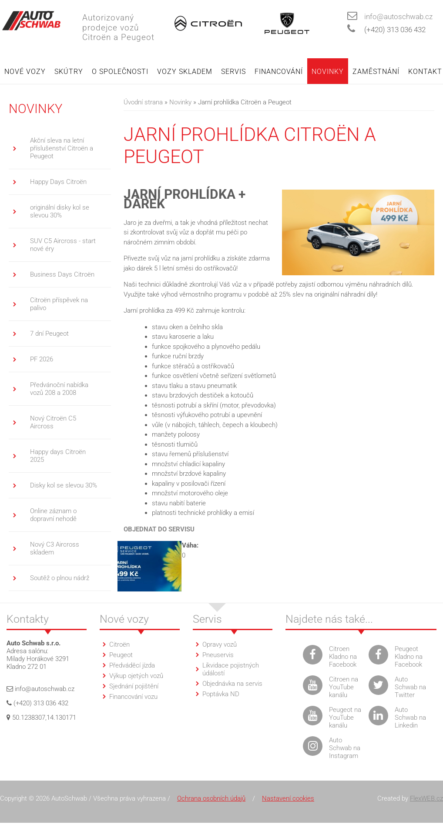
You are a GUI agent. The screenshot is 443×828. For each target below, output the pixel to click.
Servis (233, 72)
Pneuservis (218, 655)
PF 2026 (41, 360)
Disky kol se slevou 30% (63, 486)
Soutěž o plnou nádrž (59, 578)
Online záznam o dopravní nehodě (53, 515)
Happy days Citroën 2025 (58, 456)
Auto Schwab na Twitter (410, 687)
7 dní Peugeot (49, 334)
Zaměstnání (375, 72)
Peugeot (121, 655)
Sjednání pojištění (133, 687)
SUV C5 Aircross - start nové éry (63, 245)
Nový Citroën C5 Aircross (53, 423)
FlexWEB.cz (426, 799)
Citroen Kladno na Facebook (343, 657)
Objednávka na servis (232, 684)
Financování (279, 72)
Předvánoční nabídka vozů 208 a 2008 (59, 389)
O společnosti (120, 72)
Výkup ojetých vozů (136, 676)
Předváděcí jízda (132, 666)
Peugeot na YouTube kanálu (345, 718)
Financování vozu (133, 697)
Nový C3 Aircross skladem (54, 549)
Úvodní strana (143, 103)
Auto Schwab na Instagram (344, 748)
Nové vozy (25, 72)
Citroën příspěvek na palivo (59, 304)
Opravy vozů (219, 645)
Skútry (68, 72)
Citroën (119, 645)
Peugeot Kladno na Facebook (409, 657)
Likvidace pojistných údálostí (230, 670)
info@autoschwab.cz (398, 17)
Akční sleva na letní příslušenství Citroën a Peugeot (61, 148)
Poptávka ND (220, 694)
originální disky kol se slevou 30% (59, 212)
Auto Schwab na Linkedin (410, 718)
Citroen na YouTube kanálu (343, 687)
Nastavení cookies (288, 799)
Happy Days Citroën (58, 182)
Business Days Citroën (62, 275)
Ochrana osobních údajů (211, 799)
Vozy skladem (184, 72)
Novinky (328, 72)
